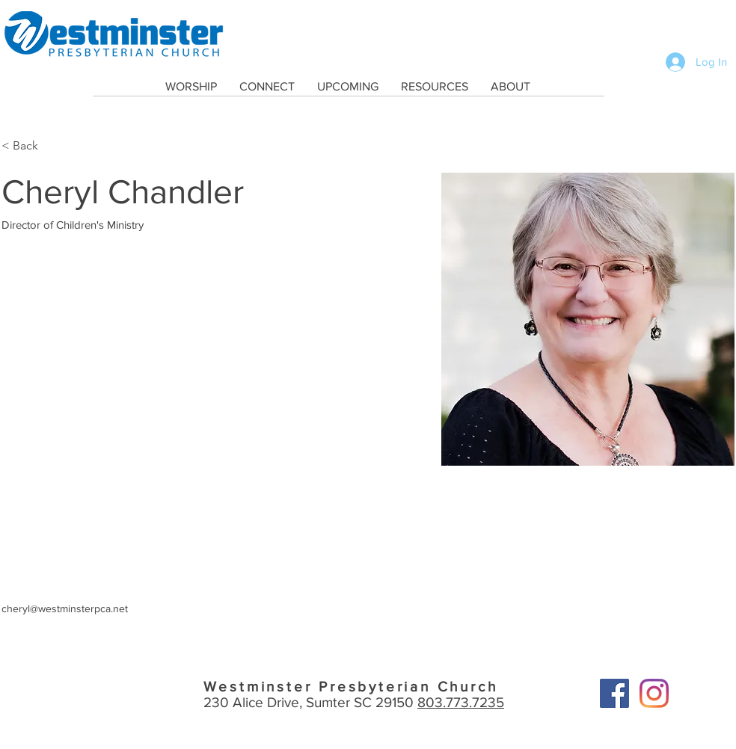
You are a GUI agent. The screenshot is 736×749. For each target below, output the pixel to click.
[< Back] (31, 146)
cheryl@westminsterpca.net (64, 608)
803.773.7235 (460, 702)
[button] (191, 86)
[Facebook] (614, 693)
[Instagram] (654, 693)
